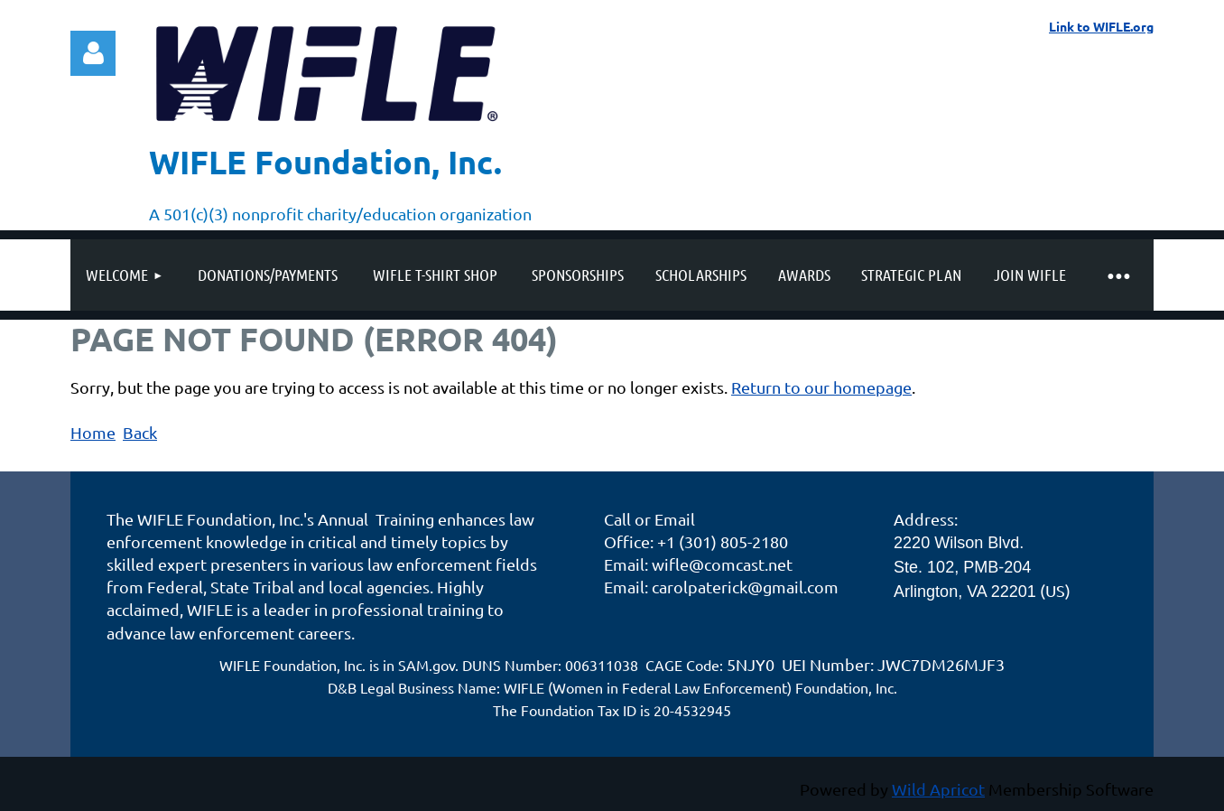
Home (93, 432)
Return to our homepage (821, 387)
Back (140, 432)
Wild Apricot (938, 788)
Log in (93, 53)
